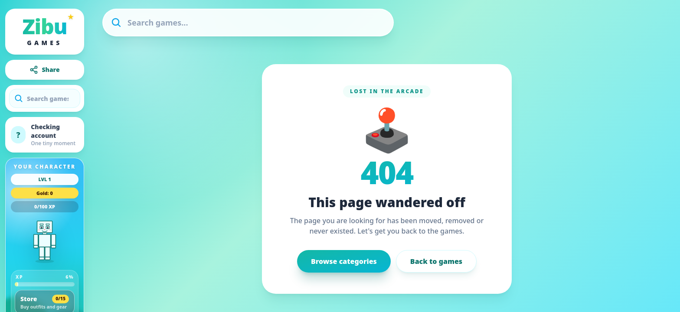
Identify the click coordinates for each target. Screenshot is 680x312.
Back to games (436, 261)
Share (44, 69)
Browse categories (344, 261)
